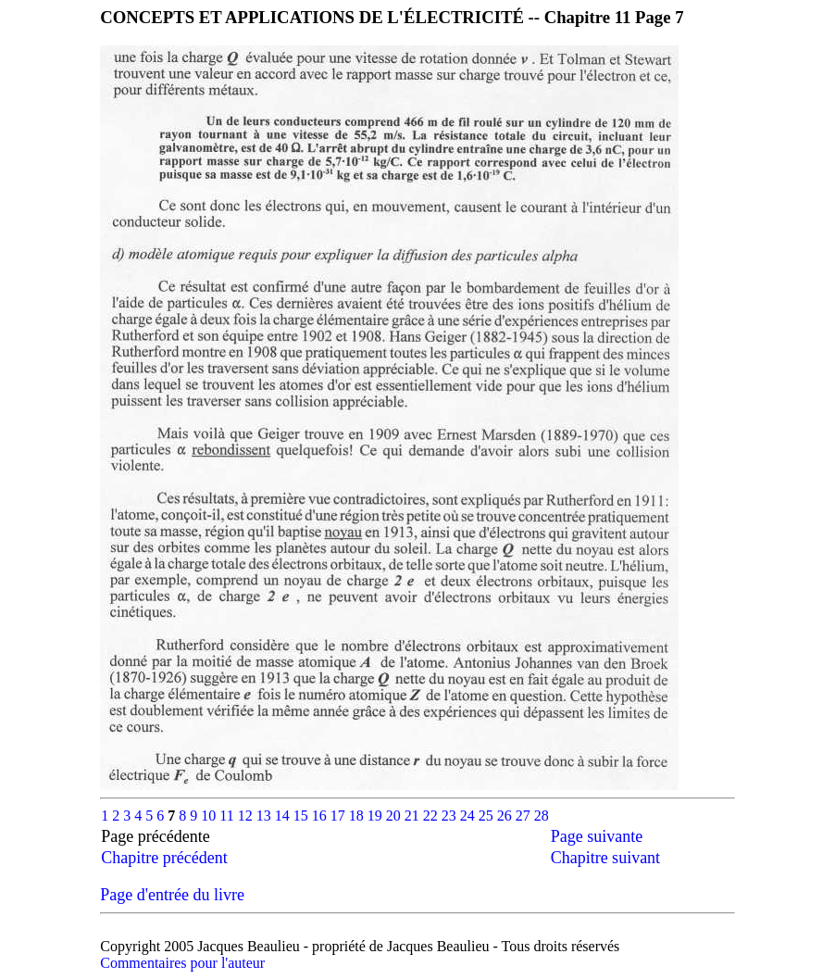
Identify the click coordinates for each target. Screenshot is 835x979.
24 (469, 815)
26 (506, 815)
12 (247, 815)
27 (525, 815)
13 (265, 815)
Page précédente (172, 836)
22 (432, 815)
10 (210, 815)
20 (395, 815)
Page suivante (596, 836)
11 (228, 815)
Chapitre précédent (164, 857)
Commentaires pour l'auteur (182, 963)
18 (358, 815)
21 (414, 815)
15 (302, 815)
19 (377, 815)
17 (339, 815)
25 (488, 815)
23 (451, 815)
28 (541, 815)
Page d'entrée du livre (172, 894)
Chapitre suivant (605, 857)
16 (321, 815)
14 (284, 815)
